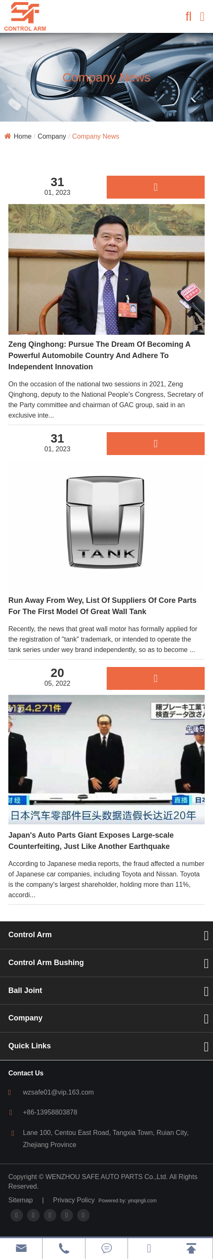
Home (23, 136)
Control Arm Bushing (46, 962)
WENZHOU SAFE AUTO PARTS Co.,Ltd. (106, 1176)
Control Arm (30, 935)
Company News (95, 136)
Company (52, 136)
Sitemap (20, 1200)
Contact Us (25, 1073)
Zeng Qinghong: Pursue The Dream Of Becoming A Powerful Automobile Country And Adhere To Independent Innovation (99, 355)
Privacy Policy (74, 1200)
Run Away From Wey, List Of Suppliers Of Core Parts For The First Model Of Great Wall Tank (102, 606)
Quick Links (29, 1046)
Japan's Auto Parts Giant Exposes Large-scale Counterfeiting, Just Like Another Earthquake (91, 841)
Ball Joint (25, 990)
